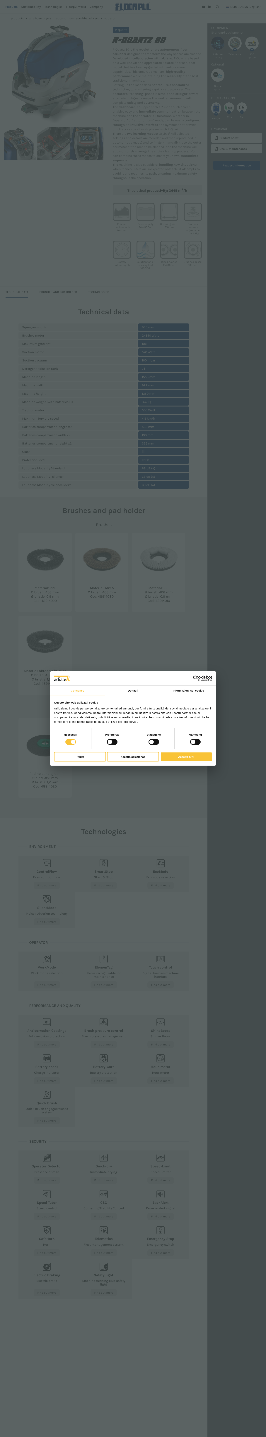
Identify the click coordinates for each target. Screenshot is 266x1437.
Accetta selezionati (132, 756)
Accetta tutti (186, 756)
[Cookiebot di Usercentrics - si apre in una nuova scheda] (196, 678)
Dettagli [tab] (133, 690)
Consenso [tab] (77, 690)
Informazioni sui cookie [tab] (188, 690)
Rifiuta (80, 756)
